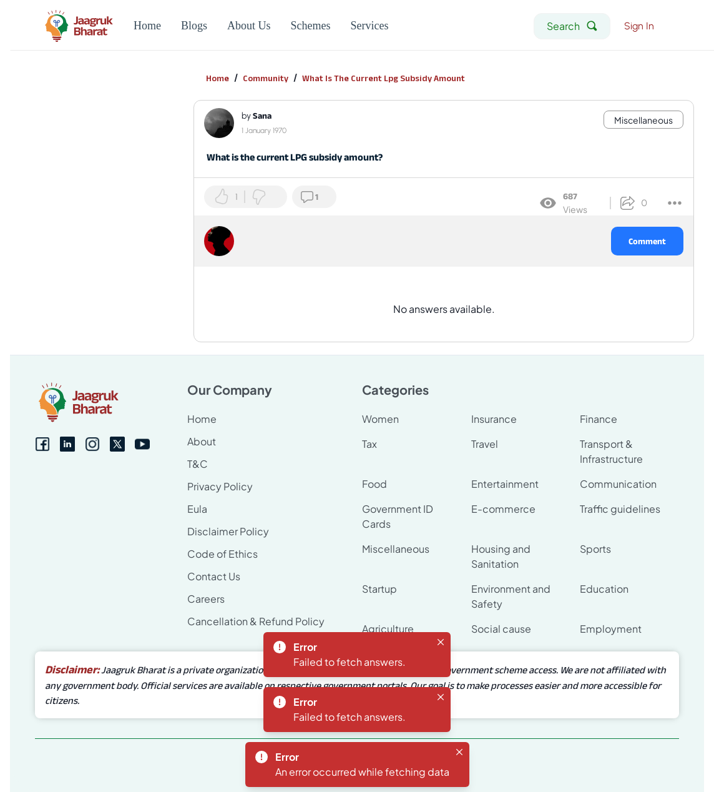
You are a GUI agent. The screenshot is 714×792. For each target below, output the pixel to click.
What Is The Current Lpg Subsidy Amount (383, 78)
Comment (647, 241)
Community (265, 78)
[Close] (440, 642)
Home (217, 78)
